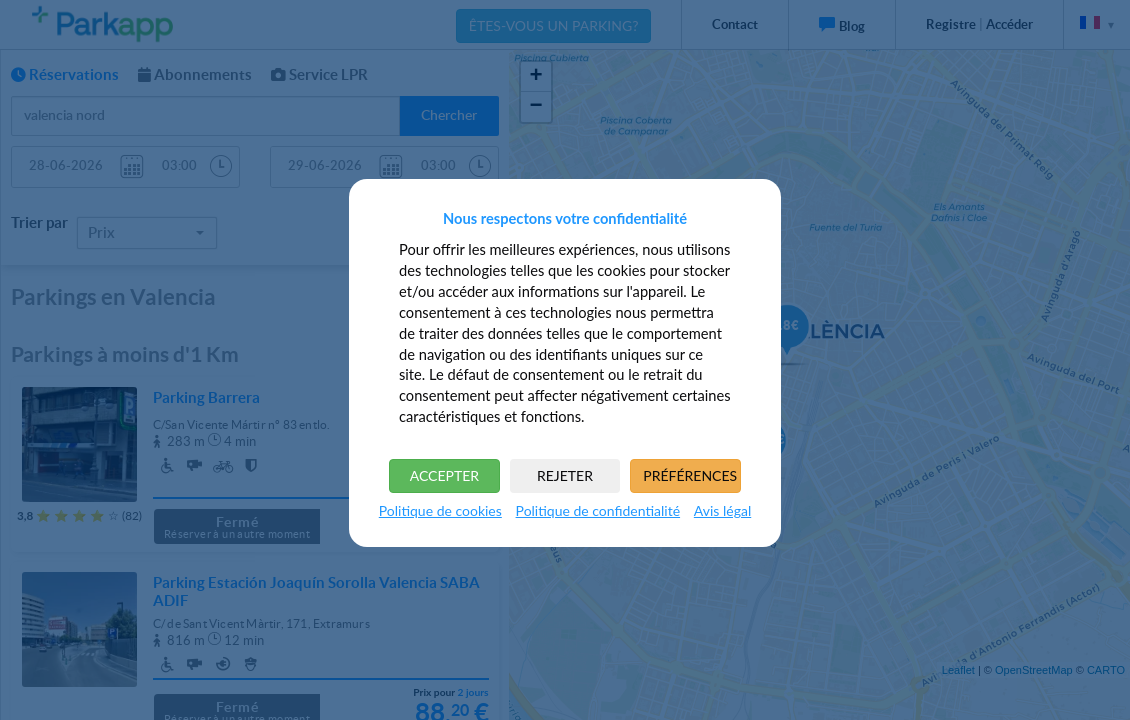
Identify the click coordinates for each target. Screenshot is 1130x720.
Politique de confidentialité (598, 510)
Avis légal (722, 510)
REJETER (565, 475)
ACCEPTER (444, 475)
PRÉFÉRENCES (690, 475)
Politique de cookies (440, 510)
